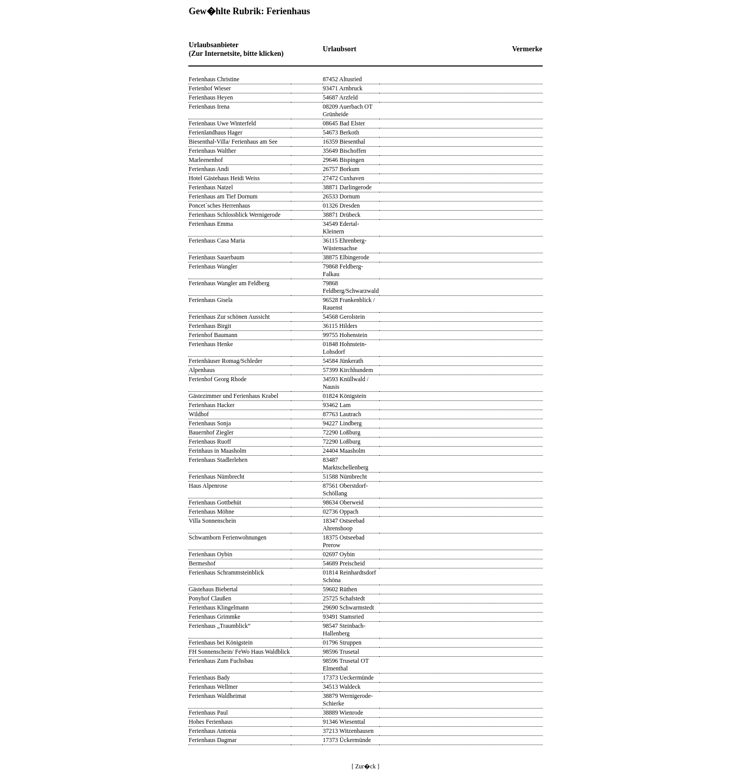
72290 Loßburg (341, 432)
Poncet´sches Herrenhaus (219, 205)
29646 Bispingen (343, 159)
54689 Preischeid (344, 563)
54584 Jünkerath (343, 360)
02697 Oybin (339, 554)
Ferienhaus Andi (209, 169)
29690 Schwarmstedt (348, 607)
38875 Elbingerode (346, 257)
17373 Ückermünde (347, 740)
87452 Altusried (342, 79)
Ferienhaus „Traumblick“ (220, 625)
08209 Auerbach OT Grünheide (348, 110)
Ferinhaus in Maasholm (217, 450)
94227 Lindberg (342, 423)
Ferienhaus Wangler (213, 266)
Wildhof (199, 414)
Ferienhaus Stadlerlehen (218, 459)
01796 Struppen (342, 642)
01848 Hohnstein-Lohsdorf (345, 348)
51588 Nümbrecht (345, 476)
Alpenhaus (202, 370)
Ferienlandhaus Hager (216, 132)
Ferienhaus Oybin (210, 554)
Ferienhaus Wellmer (213, 686)
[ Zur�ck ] (366, 766)
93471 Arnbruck (342, 88)
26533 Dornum (341, 196)
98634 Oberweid (343, 502)
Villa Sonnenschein (212, 520)
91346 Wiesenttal (344, 721)
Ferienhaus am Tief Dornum (223, 196)
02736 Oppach (340, 511)
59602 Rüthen (340, 589)
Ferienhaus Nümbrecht (217, 476)
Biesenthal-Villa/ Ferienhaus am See (233, 141)
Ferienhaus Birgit (210, 325)
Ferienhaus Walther (212, 150)
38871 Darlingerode (347, 187)
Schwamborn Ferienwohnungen (228, 537)
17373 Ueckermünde (348, 677)
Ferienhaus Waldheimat (217, 695)
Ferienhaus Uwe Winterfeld (222, 123)
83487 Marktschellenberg (346, 463)
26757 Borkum (341, 169)
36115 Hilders (340, 325)
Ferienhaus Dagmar (213, 740)
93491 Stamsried (343, 616)
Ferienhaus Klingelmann (219, 607)
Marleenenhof (206, 159)
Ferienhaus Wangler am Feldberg (229, 283)
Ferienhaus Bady (209, 677)
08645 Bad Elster (344, 123)
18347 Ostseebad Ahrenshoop (343, 524)
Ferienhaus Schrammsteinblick (226, 572)
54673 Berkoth (341, 132)
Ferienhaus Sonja (210, 423)
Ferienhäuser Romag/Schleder (225, 360)
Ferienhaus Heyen (211, 97)
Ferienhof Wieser (210, 88)
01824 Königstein (345, 395)
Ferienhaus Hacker (212, 405)
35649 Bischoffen (344, 150)
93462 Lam (337, 405)
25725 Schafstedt (344, 598)
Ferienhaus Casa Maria (217, 240)
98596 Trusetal (341, 651)
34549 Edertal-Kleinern (341, 227)
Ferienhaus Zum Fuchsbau (221, 660)
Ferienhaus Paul (208, 712)
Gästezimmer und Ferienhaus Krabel (233, 395)
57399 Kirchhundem (348, 370)
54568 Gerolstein (344, 316)
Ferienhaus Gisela (210, 300)
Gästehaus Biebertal (213, 589)
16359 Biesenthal (344, 141)
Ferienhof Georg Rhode (218, 379)
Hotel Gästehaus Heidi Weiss (224, 178)
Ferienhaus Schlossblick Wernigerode (235, 214)
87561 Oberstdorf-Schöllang (345, 489)
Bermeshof (202, 563)
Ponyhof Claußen (210, 598)
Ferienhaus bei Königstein (221, 642)
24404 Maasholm (344, 450)
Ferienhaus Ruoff (210, 441)
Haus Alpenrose (208, 485)
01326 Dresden (341, 205)
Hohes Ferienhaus (210, 721)
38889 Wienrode (343, 712)
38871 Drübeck (341, 214)
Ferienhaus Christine (214, 79)
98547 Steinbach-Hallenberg (344, 629)
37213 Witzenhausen (348, 730)
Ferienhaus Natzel (211, 187)
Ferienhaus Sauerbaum (217, 257)
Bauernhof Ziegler (211, 432)
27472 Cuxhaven (343, 178)
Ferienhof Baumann (213, 335)
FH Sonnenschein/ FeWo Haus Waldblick (239, 651)
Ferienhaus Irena (209, 106)
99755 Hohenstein (345, 335)
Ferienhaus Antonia (213, 730)
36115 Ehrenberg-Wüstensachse (345, 244)
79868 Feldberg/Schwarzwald (351, 287)
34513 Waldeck (341, 686)
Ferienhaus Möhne (212, 511)
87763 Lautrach (342, 414)
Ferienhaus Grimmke (215, 616)
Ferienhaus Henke (211, 344)
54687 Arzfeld (340, 97)
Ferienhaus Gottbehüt (215, 502)
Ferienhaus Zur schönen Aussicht (229, 316)
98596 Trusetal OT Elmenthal (346, 664)
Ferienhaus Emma (211, 223)
